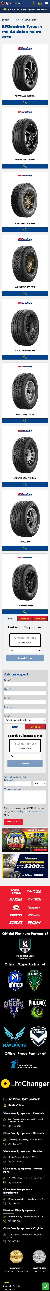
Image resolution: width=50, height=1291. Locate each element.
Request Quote (13, 821)
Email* (7, 698)
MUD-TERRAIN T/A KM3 (25, 478)
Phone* (7, 689)
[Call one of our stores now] (45, 1286)
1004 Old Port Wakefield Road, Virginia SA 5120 (25, 1235)
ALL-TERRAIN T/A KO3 (25, 287)
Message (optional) (13, 789)
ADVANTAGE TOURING (25, 160)
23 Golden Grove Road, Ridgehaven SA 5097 (26, 1199)
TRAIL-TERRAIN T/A (25, 605)
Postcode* (8, 707)
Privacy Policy (17, 811)
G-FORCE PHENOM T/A (25, 351)
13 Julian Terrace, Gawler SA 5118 (22, 1157)
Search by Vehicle (11, 1286)
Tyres (6, 1282)
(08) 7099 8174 (14, 1203)
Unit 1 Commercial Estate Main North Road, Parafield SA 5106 (25, 1120)
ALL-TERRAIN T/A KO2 (25, 223)
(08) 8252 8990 (14, 1144)
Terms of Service (35, 811)
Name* (7, 680)
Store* (7, 716)
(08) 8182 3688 (14, 1126)
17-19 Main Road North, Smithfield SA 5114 (26, 1178)
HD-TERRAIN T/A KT (25, 414)
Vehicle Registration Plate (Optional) (15, 778)
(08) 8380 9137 (14, 1241)
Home (6, 19)
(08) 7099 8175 (14, 1221)
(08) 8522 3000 (14, 1161)
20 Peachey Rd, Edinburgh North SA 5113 (24, 1139)
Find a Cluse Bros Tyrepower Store (25, 9)
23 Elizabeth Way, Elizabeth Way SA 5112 (25, 1217)
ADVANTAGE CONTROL (25, 96)
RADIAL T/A (25, 542)
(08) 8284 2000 (14, 1182)
